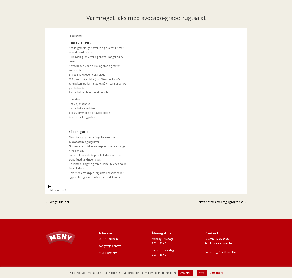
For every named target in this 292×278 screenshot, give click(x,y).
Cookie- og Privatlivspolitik (220, 252)
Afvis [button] (201, 272)
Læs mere (216, 272)
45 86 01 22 (222, 239)
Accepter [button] (185, 272)
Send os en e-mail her (219, 243)
